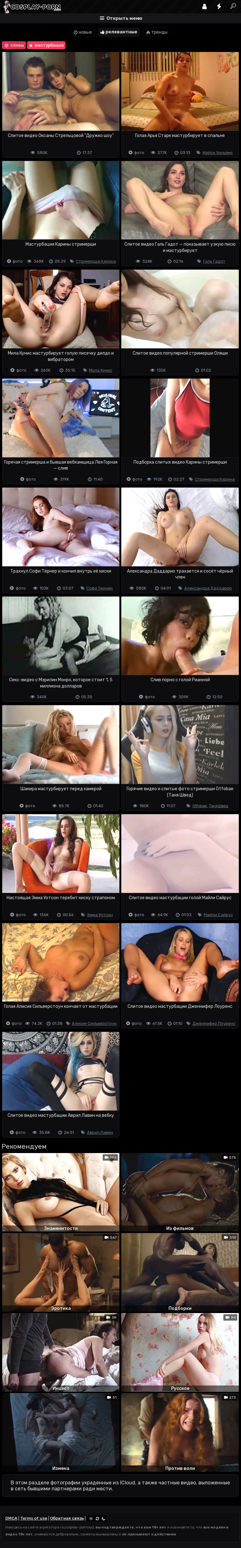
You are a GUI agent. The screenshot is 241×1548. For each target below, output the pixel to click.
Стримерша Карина (96, 261)
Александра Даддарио (208, 588)
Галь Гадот (214, 261)
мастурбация (46, 45)
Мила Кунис (100, 370)
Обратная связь (67, 1518)
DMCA (11, 1518)
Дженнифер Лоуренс (213, 1023)
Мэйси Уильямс (218, 152)
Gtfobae (199, 805)
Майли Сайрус (218, 914)
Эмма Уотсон (100, 914)
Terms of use (33, 1518)
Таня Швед (218, 805)
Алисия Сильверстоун (94, 1023)
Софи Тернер (99, 588)
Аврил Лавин (100, 1132)
